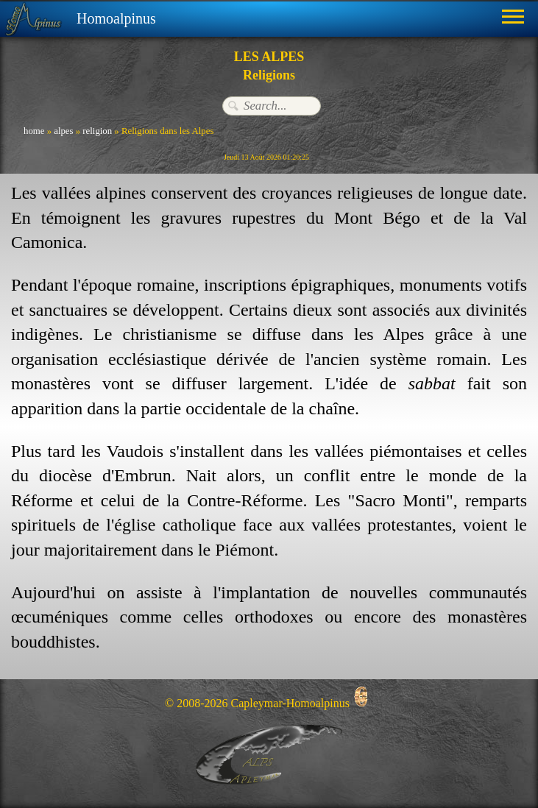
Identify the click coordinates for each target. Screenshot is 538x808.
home (34, 131)
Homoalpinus (116, 18)
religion (97, 131)
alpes (63, 131)
